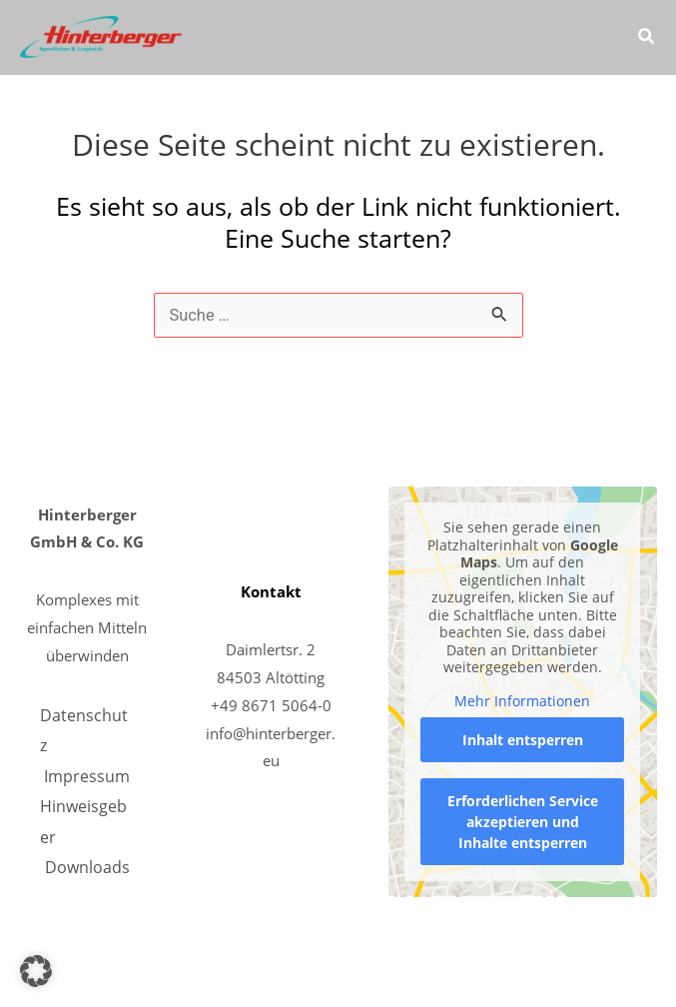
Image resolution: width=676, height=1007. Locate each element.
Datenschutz (84, 729)
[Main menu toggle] (589, 37)
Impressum (87, 775)
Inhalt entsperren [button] (521, 739)
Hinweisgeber (83, 820)
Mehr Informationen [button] (522, 701)
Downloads (87, 866)
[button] (647, 38)
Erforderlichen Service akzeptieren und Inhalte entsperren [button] (521, 821)
